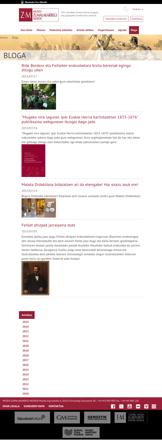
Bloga (134, 30)
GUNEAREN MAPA (34, 406)
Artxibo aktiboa (85, 30)
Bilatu (125, 9)
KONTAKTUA (56, 406)
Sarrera (4, 37)
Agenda (122, 30)
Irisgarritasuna (106, 30)
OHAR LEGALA (11, 406)
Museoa (41, 30)
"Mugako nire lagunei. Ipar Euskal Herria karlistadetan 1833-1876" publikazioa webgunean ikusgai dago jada (80, 119)
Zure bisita (26, 30)
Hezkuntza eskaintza (60, 30)
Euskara (138, 9)
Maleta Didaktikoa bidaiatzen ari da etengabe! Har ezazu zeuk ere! (80, 184)
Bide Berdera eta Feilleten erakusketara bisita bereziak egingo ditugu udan (76, 68)
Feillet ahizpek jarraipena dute (48, 225)
